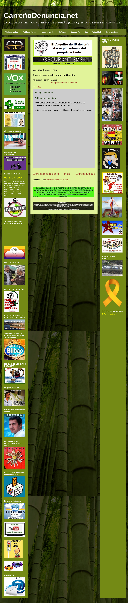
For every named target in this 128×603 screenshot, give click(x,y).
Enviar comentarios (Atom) (56, 180)
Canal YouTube (112, 32)
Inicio (67, 173)
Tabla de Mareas (29, 32)
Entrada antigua (85, 173)
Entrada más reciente (46, 173)
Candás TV (75, 32)
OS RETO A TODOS (13, 178)
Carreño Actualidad (93, 32)
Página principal (11, 32)
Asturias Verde (48, 32)
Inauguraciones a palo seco (64, 83)
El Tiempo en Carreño (110, 314)
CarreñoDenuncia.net (41, 15)
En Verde (62, 32)
